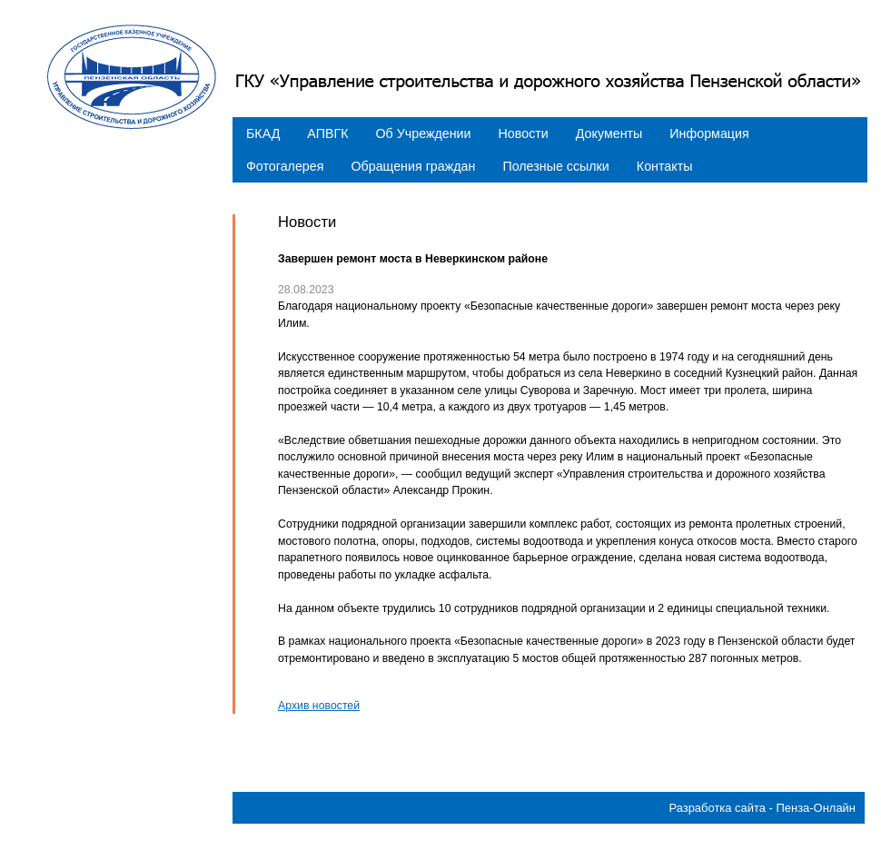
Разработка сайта (717, 808)
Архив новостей (319, 705)
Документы (609, 133)
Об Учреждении (423, 133)
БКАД (263, 133)
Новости (524, 133)
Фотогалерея (284, 166)
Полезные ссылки (555, 166)
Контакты (665, 166)
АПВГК (327, 133)
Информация (708, 133)
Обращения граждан (413, 166)
